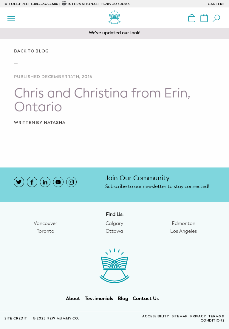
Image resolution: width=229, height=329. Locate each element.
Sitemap (180, 316)
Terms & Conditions (213, 318)
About (73, 298)
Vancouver (45, 223)
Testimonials (99, 298)
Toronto (45, 231)
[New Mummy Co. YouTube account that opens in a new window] (58, 182)
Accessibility (155, 316)
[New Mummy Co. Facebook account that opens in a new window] (32, 182)
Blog (123, 298)
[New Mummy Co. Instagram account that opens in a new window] (71, 182)
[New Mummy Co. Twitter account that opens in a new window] (19, 182)
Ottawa (114, 231)
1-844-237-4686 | (46, 4)
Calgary (114, 223)
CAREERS (216, 4)
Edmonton (183, 223)
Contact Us (146, 298)
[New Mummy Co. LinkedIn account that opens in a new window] (45, 182)
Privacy (198, 316)
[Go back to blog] (114, 51)
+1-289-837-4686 (115, 4)
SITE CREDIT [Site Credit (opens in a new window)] (16, 318)
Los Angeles (183, 231)
